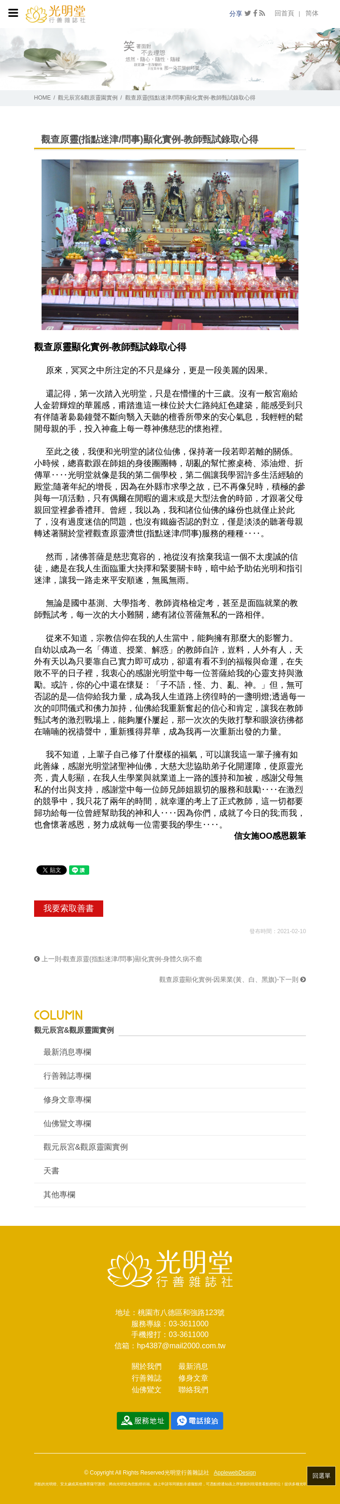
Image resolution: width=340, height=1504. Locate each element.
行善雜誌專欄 (67, 1076)
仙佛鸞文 (147, 1390)
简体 (312, 13)
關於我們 (147, 1366)
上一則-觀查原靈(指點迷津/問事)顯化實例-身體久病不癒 (118, 959)
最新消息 (193, 1366)
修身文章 (193, 1378)
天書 (51, 1170)
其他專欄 (59, 1194)
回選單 (321, 1475)
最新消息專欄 (67, 1052)
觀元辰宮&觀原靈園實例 (88, 97)
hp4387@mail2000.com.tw (181, 1346)
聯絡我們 (193, 1390)
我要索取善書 (68, 908)
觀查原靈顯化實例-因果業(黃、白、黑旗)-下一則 (232, 979)
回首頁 (284, 13)
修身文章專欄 (67, 1099)
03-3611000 (188, 1324)
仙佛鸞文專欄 (67, 1123)
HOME (42, 97)
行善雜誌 (147, 1378)
